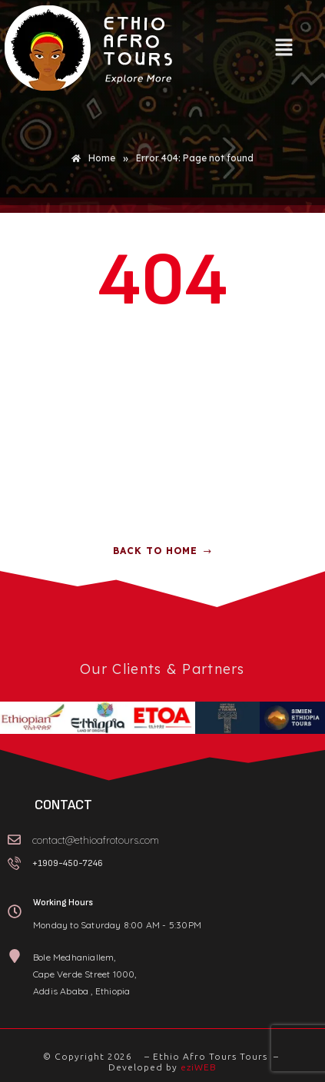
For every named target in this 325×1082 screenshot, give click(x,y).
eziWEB (199, 1067)
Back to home (162, 550)
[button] (283, 48)
